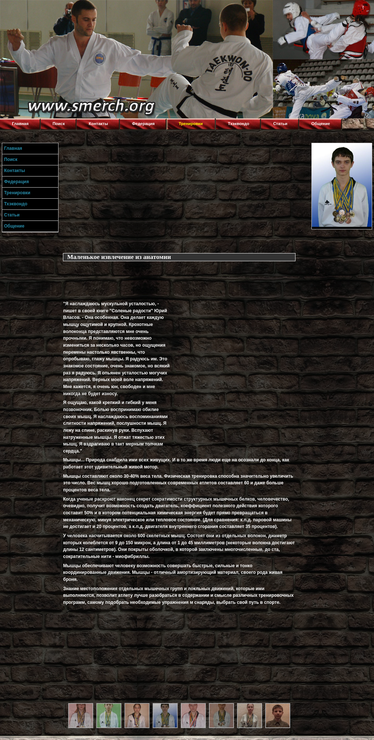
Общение (320, 123)
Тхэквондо (238, 123)
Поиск (59, 123)
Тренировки (191, 123)
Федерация (143, 123)
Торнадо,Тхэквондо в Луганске (55, 9)
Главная (20, 123)
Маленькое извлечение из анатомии (119, 256)
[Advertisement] (99, 278)
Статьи (280, 123)
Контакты (98, 123)
